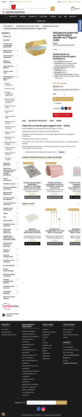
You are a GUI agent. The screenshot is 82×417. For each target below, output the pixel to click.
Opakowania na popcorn (10, 153)
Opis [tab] (24, 121)
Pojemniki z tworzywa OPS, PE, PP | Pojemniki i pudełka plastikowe (9, 171)
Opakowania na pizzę (10, 107)
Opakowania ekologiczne (7, 51)
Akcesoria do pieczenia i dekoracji (7, 244)
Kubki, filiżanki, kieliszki (8, 67)
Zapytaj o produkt (63, 115)
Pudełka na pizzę (9, 184)
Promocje (33, 17)
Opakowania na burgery (10, 143)
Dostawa (43, 17)
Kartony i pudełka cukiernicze (9, 188)
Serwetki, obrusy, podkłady (9, 225)
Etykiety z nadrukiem (7, 62)
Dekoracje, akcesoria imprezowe (7, 231)
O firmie (53, 17)
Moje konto (46, 359)
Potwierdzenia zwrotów (71, 335)
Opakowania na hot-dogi (10, 138)
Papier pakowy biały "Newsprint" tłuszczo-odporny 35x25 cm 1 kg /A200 (32, 185)
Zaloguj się (65, 2)
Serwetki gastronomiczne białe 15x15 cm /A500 (32, 231)
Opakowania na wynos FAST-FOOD (9, 78)
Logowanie (46, 353)
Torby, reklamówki (7, 179)
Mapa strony (47, 348)
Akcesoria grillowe (6, 250)
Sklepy (45, 351)
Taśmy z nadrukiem (28, 390)
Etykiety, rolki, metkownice (8, 209)
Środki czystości (9, 265)
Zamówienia (67, 332)
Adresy (65, 337)
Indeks (55, 43)
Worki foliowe (8, 221)
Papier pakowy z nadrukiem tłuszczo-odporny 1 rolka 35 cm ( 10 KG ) (55, 185)
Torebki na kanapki (8, 159)
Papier (5, 213)
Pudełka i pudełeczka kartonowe (9, 93)
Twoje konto (69, 324)
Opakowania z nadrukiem (8, 56)
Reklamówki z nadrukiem (30, 384)
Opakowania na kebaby (10, 122)
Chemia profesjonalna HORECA (8, 281)
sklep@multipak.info (70, 363)
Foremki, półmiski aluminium (9, 204)
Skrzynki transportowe (8, 256)
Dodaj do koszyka (62, 99)
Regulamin (46, 335)
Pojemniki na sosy (9, 112)
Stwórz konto (76, 2)
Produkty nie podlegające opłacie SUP (7, 45)
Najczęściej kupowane (9, 335)
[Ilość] (60, 94)
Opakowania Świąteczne (7, 193)
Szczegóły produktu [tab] (37, 121)
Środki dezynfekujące (8, 270)
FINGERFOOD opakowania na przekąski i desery (9, 237)
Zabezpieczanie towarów (8, 287)
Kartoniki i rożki (9, 89)
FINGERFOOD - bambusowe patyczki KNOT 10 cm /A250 (55, 231)
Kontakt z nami (47, 345)
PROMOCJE (7, 37)
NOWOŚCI (6, 40)
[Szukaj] (41, 9)
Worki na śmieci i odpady (9, 297)
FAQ (59, 17)
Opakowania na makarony (10, 148)
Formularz (41, 21)
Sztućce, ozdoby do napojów (9, 198)
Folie (4, 217)
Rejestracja (46, 356)
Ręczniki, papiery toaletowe (9, 275)
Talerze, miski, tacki (8, 72)
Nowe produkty (7, 332)
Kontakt (4, 2)
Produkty (13, 17)
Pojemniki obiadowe (6, 164)
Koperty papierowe (9, 84)
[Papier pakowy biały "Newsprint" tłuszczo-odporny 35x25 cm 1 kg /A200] (32, 163)
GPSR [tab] (51, 121)
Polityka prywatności (49, 332)
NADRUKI (23, 17)
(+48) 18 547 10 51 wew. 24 (22, 2)
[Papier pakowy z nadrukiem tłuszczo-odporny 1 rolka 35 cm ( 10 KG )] (55, 163)
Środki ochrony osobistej (8, 261)
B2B (65, 17)
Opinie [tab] (58, 121)
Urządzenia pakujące (7, 292)
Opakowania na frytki (10, 117)
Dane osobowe (68, 329)
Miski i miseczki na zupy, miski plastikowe (10, 100)
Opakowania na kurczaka (10, 127)
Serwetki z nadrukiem (29, 387)
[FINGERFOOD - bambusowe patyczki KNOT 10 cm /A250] (55, 209)
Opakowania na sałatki (10, 133)
